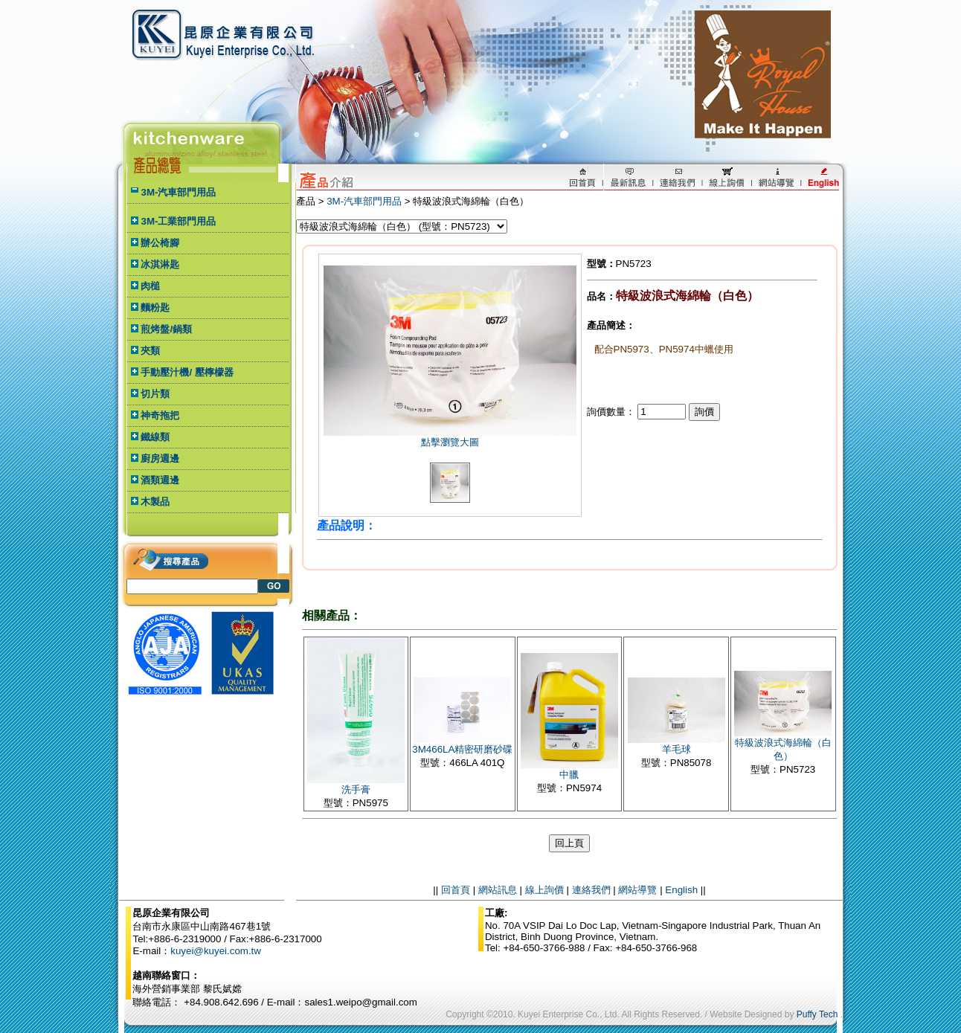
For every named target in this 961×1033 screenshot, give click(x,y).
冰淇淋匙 (160, 264)
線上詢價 (544, 889)
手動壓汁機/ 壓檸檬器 (187, 372)
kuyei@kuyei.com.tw (215, 950)
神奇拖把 (160, 415)
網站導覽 (637, 889)
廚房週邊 (160, 458)
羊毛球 (676, 749)
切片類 (155, 393)
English (681, 889)
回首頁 (455, 889)
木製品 (155, 501)
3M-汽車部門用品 (178, 192)
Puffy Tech (817, 1014)
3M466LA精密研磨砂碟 (462, 749)
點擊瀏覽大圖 (450, 442)
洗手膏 (355, 789)
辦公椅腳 (160, 242)
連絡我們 (591, 889)
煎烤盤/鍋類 (166, 329)
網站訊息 (497, 889)
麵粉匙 (155, 307)
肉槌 (150, 286)
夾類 (150, 350)
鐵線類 (155, 437)
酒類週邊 (160, 480)
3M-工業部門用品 (178, 221)
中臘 (569, 774)
